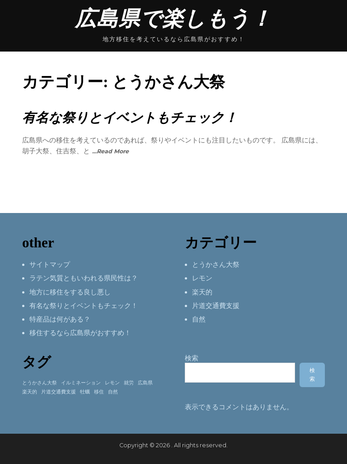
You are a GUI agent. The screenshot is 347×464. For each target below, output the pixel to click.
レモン (202, 278)
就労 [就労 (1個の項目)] (129, 383)
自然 (199, 319)
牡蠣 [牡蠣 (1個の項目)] (85, 392)
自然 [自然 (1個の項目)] (113, 392)
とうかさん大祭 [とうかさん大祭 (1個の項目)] (39, 383)
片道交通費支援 (215, 306)
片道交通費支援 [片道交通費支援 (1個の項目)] (58, 392)
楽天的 (202, 292)
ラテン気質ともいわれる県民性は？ (83, 278)
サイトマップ (49, 264)
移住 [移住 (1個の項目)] (99, 392)
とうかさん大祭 (215, 264)
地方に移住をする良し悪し (70, 292)
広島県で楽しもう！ (173, 18)
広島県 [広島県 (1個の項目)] (145, 383)
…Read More (110, 151)
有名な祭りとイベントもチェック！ (129, 117)
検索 (191, 358)
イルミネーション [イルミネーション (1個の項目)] (81, 383)
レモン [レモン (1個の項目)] (112, 383)
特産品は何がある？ (59, 319)
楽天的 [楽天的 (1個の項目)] (29, 392)
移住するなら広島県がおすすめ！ (80, 333)
